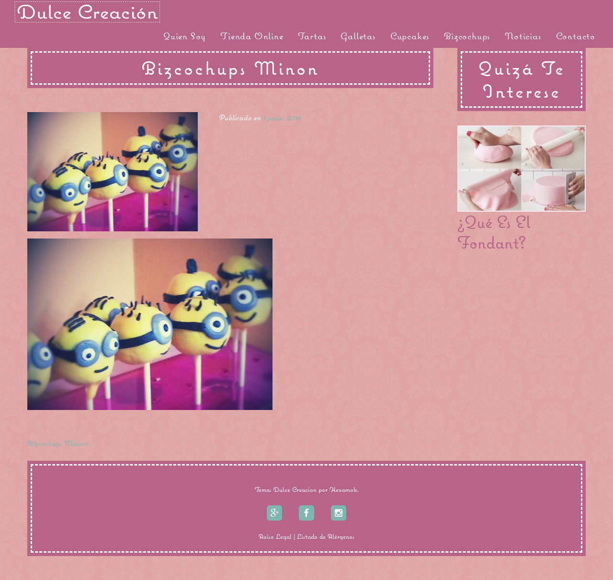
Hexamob (343, 489)
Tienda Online (251, 36)
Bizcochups (467, 36)
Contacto (575, 36)
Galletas (358, 36)
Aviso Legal (275, 536)
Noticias (523, 36)
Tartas (312, 36)
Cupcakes (410, 36)
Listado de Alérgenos (325, 536)
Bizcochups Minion (57, 443)
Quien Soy (184, 36)
